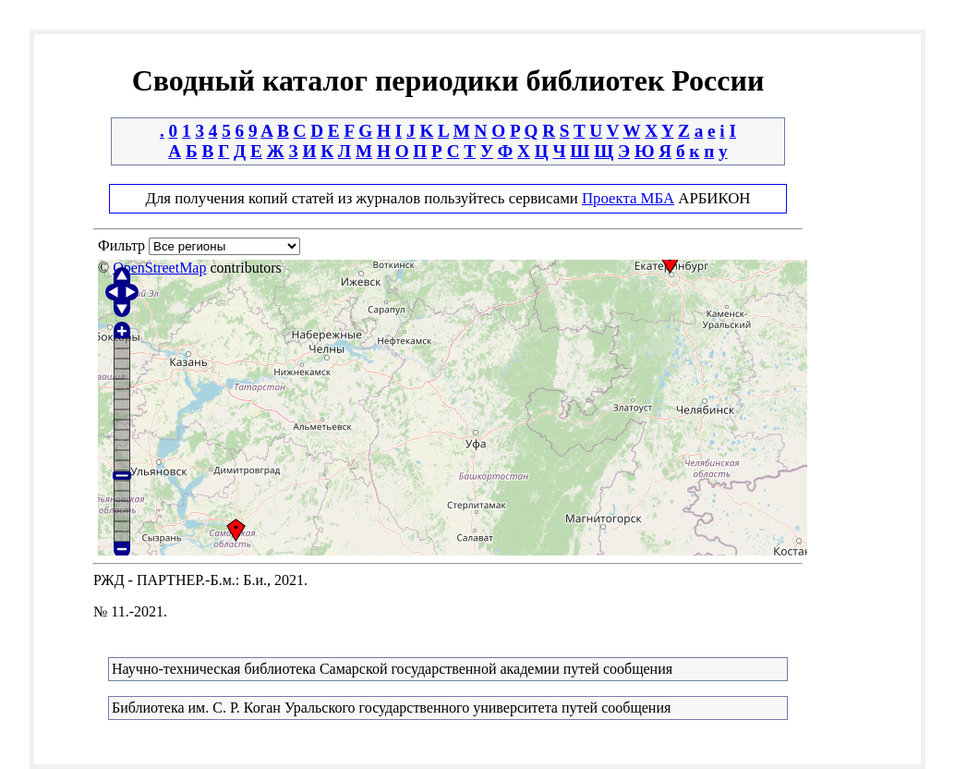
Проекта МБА (628, 198)
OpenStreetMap (159, 267)
